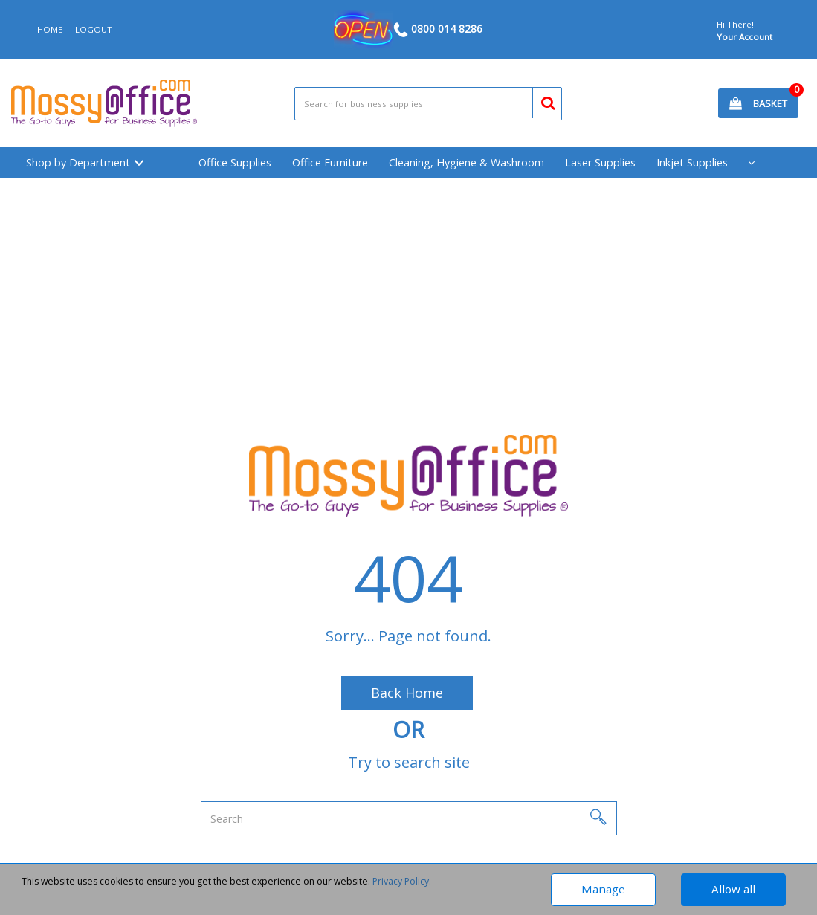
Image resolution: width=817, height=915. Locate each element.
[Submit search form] (541, 101)
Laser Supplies (600, 162)
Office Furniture (330, 162)
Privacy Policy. (401, 881)
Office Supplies (234, 162)
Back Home (407, 693)
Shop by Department (78, 162)
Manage (603, 889)
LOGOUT (93, 29)
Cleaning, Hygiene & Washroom (466, 162)
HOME (49, 29)
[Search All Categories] (428, 103)
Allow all (733, 889)
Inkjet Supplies (692, 162)
